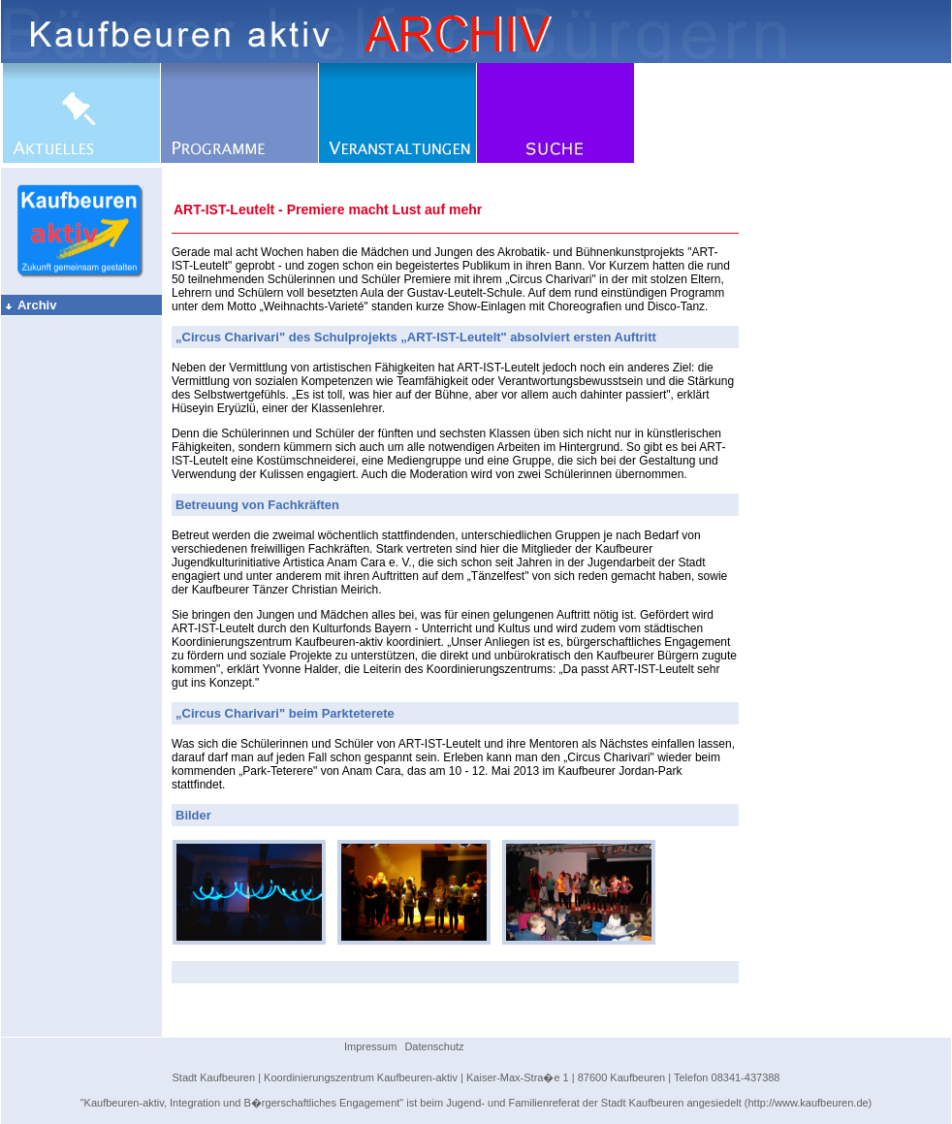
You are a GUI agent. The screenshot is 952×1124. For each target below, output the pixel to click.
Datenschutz (433, 1046)
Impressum (370, 1046)
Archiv (30, 305)
